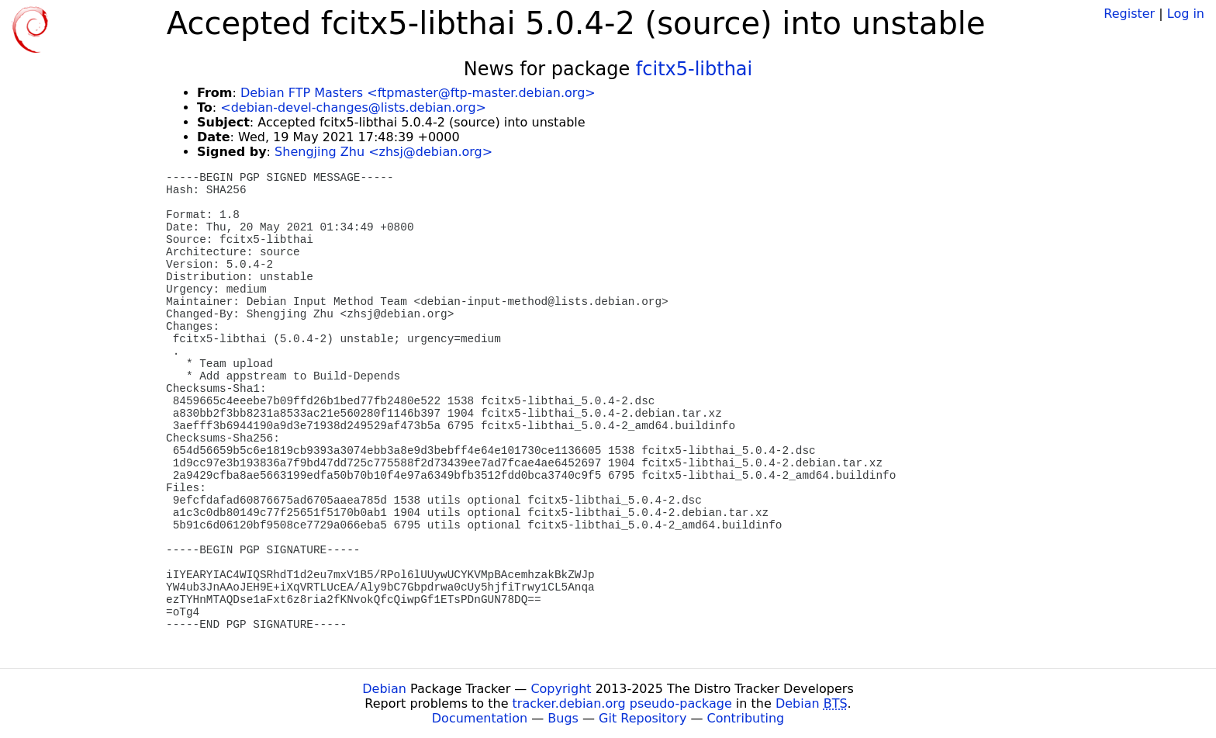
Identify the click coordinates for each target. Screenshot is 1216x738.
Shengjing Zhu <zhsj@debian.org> (383, 151)
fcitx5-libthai (694, 69)
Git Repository (642, 718)
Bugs (563, 718)
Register (1129, 13)
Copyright (560, 688)
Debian (384, 688)
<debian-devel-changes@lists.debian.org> (353, 107)
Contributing (746, 718)
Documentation (479, 718)
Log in (1185, 13)
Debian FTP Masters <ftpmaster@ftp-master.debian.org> (418, 92)
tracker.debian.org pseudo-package (622, 703)
